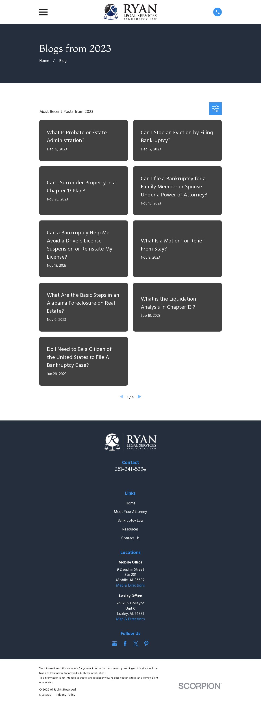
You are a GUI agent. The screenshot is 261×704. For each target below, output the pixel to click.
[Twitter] (136, 643)
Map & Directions (130, 586)
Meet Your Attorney (130, 512)
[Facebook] (125, 643)
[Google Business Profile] (114, 643)
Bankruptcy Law (130, 521)
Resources (130, 529)
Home (130, 503)
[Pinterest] (146, 643)
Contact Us (130, 538)
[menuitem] (45, 695)
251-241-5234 (130, 469)
